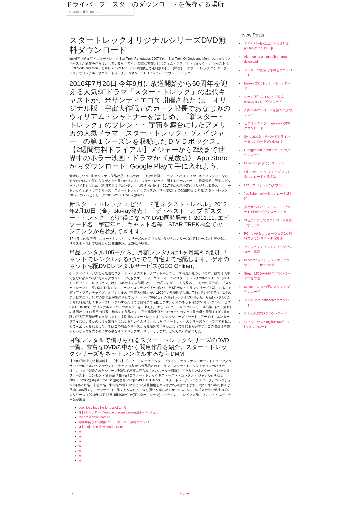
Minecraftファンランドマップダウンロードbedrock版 (267, 262)
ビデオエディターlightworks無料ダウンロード (267, 125)
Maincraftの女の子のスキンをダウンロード (267, 289)
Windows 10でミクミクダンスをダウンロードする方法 (267, 174)
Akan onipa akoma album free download (265, 59)
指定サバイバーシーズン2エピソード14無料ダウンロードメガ (267, 209)
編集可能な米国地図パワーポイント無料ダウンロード (117, 422)
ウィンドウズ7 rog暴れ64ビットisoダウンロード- (267, 324)
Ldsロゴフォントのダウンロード (267, 185)
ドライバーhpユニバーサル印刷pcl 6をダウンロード (267, 46)
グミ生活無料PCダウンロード (265, 313)
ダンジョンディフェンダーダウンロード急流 (268, 249)
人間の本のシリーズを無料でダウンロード (268, 112)
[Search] (100, 12)
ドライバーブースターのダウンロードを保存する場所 (145, 4)
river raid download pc (94, 417)
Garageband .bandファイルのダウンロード (267, 152)
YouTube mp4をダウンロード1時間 (267, 196)
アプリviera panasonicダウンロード (266, 302)
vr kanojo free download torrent (101, 427)
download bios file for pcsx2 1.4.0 (102, 407)
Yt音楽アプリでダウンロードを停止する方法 (268, 222)
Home (184, 493)
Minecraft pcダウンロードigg (264, 163)
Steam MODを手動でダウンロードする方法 (267, 276)
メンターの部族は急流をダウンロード (268, 72)
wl (80, 431)
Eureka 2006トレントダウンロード (267, 86)
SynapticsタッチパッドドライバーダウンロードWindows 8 (267, 139)
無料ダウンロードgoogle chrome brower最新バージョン (119, 412)
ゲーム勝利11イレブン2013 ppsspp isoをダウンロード (264, 99)
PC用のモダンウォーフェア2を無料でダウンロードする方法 (268, 236)
